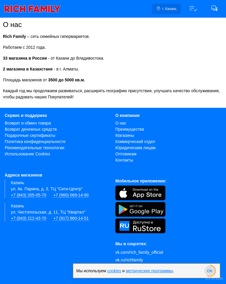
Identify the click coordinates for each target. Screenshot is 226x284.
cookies (114, 270)
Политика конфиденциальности (35, 141)
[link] (32, 9)
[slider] (210, 271)
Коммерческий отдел (135, 141)
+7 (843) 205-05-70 (28, 195)
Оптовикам (126, 154)
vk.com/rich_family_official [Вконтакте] (139, 252)
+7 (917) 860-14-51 (71, 218)
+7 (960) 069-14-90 (71, 195)
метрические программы (149, 270)
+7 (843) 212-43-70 (28, 218)
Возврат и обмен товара (28, 123)
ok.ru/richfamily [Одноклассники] (129, 260)
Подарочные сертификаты (30, 135)
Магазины (124, 135)
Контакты (124, 160)
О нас (120, 123)
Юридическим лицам (135, 147)
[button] (193, 9)
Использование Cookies (27, 154)
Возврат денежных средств (31, 129)
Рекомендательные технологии (34, 147)
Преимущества (129, 129)
